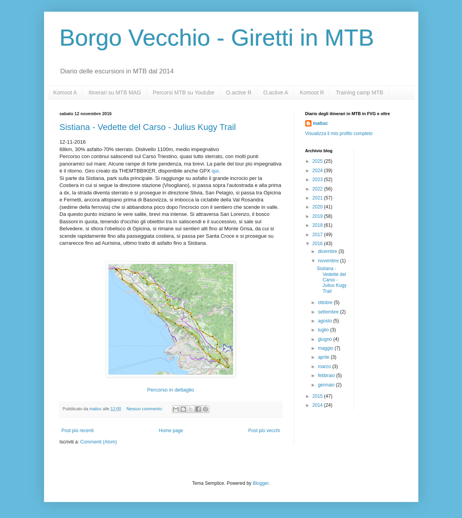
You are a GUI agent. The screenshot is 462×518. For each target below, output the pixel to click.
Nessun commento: (145, 408)
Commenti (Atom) (98, 442)
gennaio (327, 385)
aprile (324, 357)
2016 (318, 243)
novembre (329, 260)
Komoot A (65, 92)
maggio (326, 348)
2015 (318, 396)
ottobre (326, 302)
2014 (318, 405)
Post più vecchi (264, 430)
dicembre (328, 251)
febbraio (327, 375)
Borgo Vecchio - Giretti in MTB (217, 38)
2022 (318, 189)
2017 (318, 234)
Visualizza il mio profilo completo (339, 133)
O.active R (238, 92)
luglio (324, 330)
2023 (318, 179)
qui (215, 171)
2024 (318, 170)
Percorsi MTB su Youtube (183, 92)
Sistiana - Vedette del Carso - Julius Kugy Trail (148, 127)
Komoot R (312, 92)
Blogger (261, 483)
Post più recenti (78, 430)
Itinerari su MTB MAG (115, 92)
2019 (318, 216)
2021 (318, 198)
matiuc (320, 123)
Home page (171, 430)
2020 (318, 207)
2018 (318, 225)
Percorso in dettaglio (170, 390)
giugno (325, 339)
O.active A (275, 92)
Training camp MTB (359, 92)
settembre (329, 312)
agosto (325, 321)
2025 (318, 161)
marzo (325, 366)
